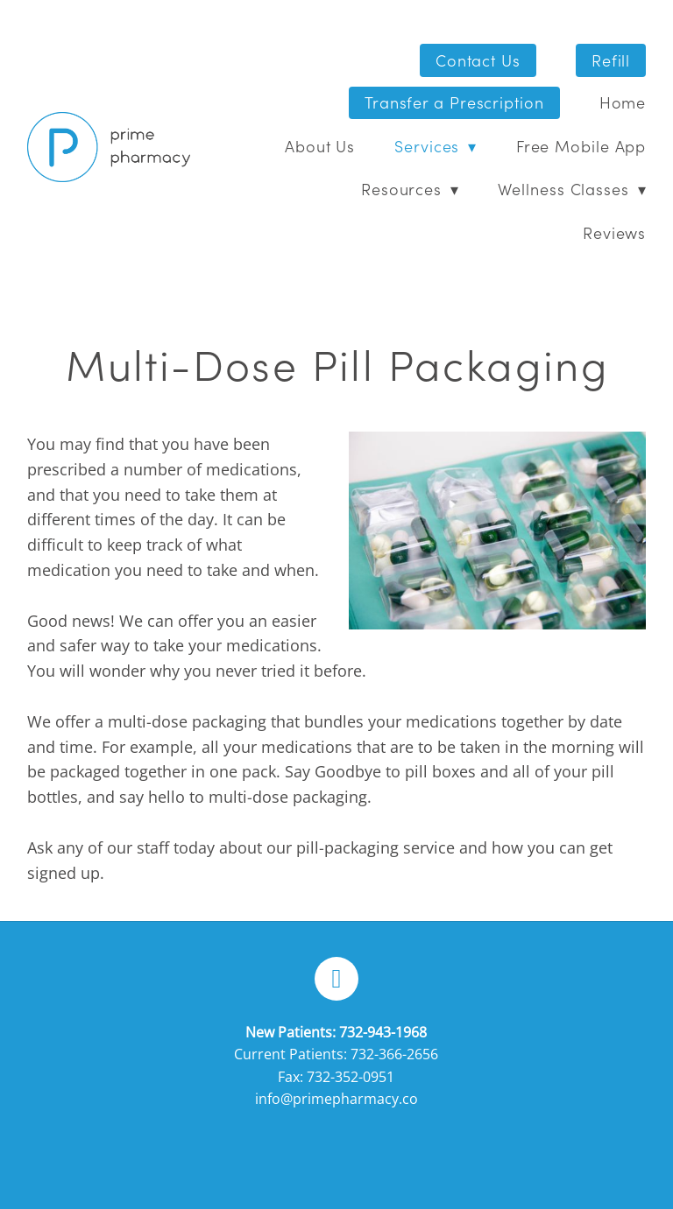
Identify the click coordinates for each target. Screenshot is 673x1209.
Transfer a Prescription (454, 102)
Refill (611, 60)
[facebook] (336, 979)
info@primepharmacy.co (336, 1098)
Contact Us (478, 60)
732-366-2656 (394, 1054)
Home (623, 102)
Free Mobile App (581, 146)
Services (435, 146)
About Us (320, 146)
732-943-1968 (383, 1032)
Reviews (614, 232)
